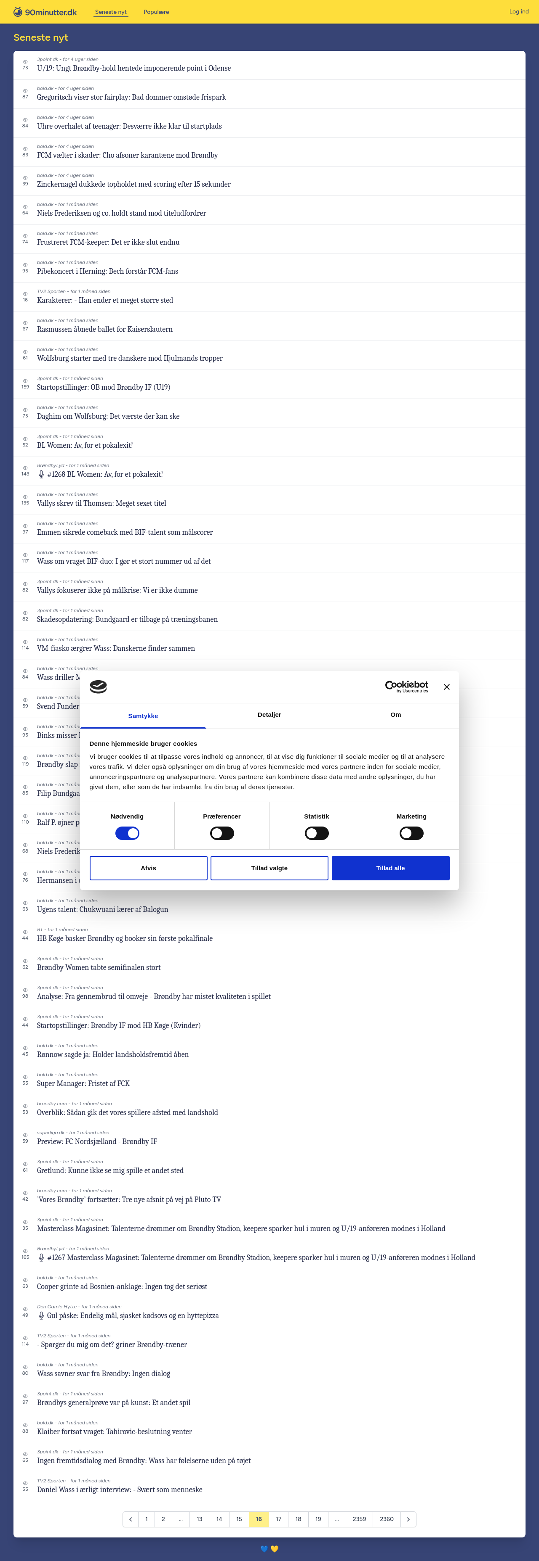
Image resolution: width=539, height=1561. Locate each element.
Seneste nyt (111, 12)
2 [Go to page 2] (163, 1519)
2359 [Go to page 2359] (359, 1519)
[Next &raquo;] (408, 1519)
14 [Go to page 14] (219, 1519)
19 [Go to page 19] (318, 1519)
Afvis (148, 868)
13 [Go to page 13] (199, 1519)
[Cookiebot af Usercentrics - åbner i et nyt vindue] (391, 687)
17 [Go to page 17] (278, 1519)
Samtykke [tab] (143, 715)
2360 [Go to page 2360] (387, 1519)
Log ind (519, 11)
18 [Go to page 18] (298, 1519)
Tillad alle (390, 868)
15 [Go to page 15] (239, 1519)
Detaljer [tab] (269, 714)
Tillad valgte (269, 868)
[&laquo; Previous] (131, 1519)
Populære (156, 12)
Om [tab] (395, 714)
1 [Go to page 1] (146, 1519)
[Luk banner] (447, 687)
